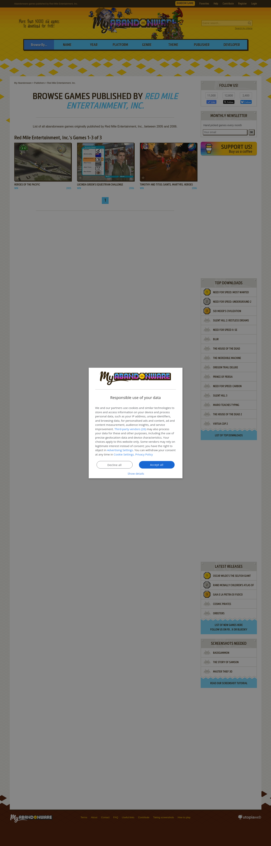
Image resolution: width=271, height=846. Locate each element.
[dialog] (135, 423)
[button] (135, 473)
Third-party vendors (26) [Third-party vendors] (130, 429)
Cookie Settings (124, 454)
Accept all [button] (156, 465)
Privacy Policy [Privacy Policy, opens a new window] (144, 454)
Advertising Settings (120, 450)
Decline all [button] (114, 465)
